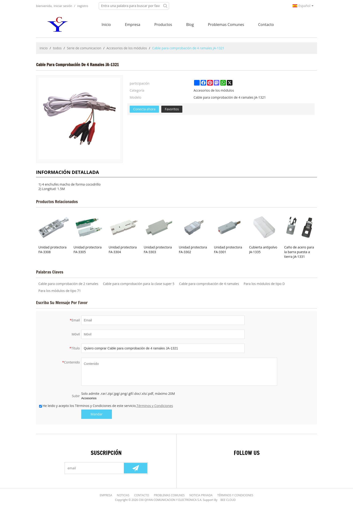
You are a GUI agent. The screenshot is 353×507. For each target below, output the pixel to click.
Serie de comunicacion (84, 48)
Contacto (266, 24)
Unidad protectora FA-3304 (123, 249)
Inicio (106, 24)
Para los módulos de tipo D (264, 283)
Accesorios (88, 398)
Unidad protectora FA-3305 (88, 249)
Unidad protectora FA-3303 (158, 249)
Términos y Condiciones (155, 405)
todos (57, 48)
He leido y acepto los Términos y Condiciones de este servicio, (106, 405)
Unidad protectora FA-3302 (193, 249)
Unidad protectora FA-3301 (228, 249)
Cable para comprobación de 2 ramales (68, 283)
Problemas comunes (226, 24)
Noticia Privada (201, 495)
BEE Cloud (228, 500)
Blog (190, 24)
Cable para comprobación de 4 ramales (209, 283)
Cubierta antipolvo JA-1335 (263, 249)
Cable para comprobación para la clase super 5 (138, 283)
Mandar (97, 414)
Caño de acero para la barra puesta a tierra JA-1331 (299, 252)
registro (82, 6)
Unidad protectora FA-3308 (52, 249)
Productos (163, 24)
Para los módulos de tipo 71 (59, 290)
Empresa (132, 24)
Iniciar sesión (63, 6)
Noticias (123, 495)
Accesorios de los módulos (127, 48)
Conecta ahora (144, 109)
